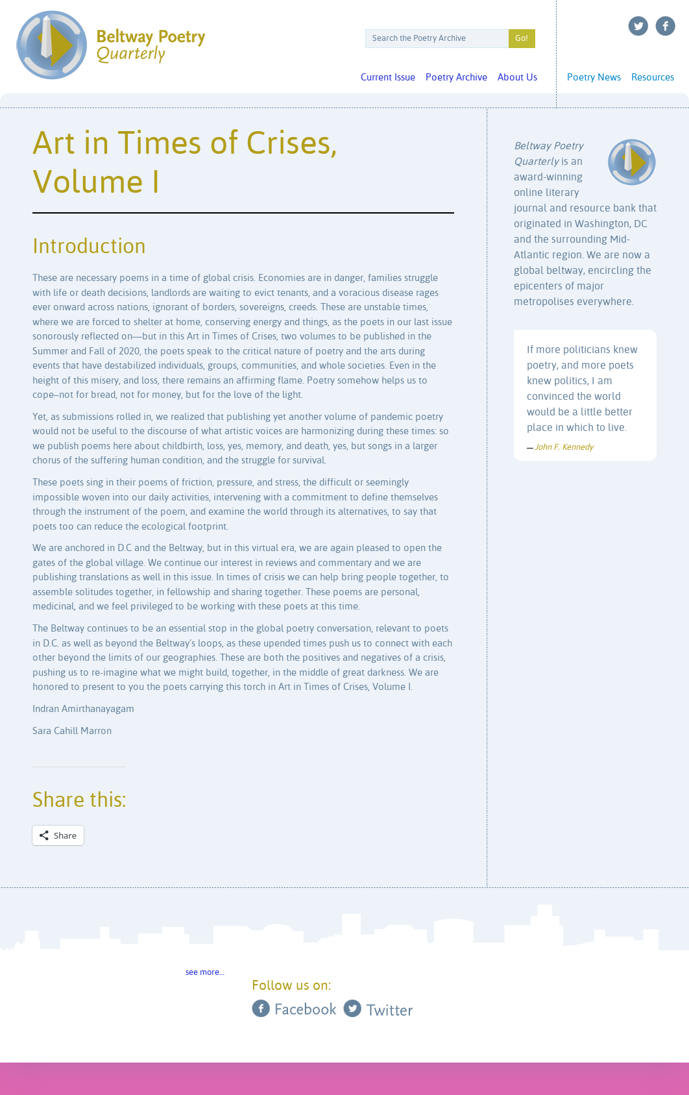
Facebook (665, 26)
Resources (652, 77)
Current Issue (388, 77)
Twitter (638, 26)
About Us (517, 77)
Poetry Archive (456, 77)
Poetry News (594, 77)
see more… (205, 972)
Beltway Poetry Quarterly (111, 45)
